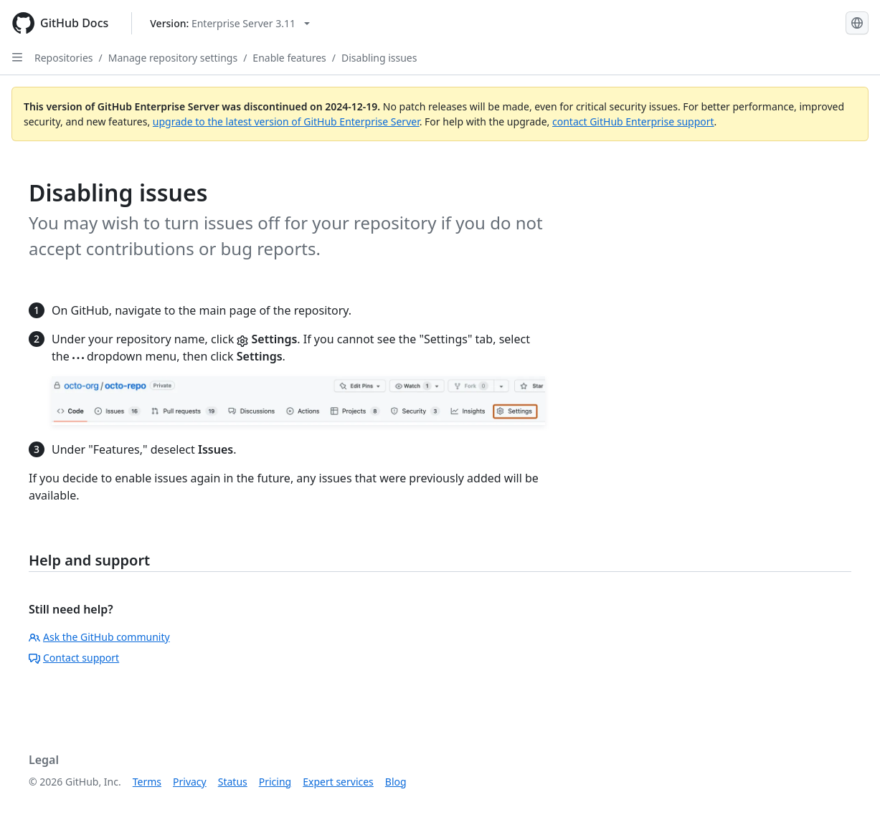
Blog (396, 781)
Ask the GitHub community (99, 637)
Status (232, 781)
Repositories (63, 58)
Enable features (289, 58)
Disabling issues (379, 58)
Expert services (338, 781)
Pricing (275, 781)
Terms (147, 781)
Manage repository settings (172, 58)
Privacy (190, 781)
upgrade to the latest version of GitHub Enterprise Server (286, 121)
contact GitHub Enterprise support (633, 121)
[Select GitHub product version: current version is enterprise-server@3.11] (229, 23)
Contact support (74, 657)
